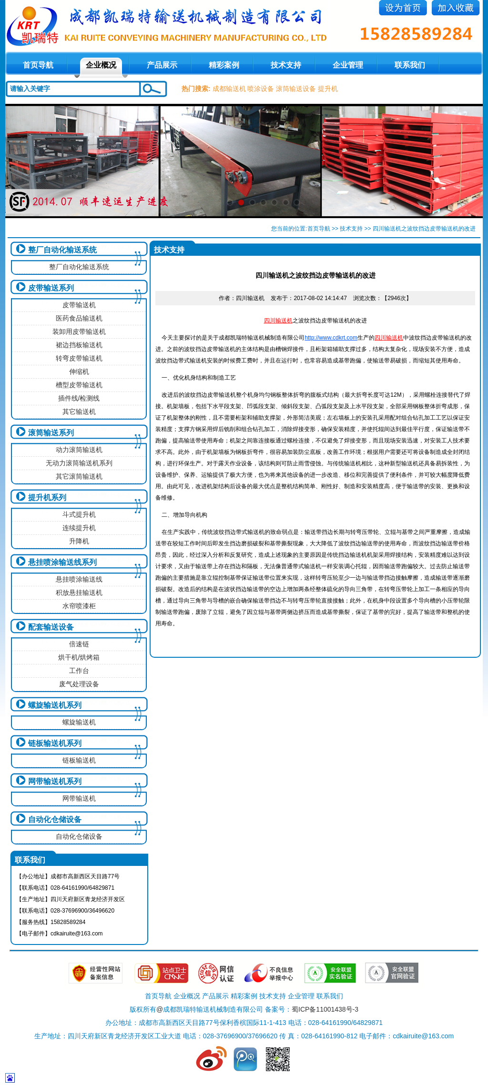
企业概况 (101, 65)
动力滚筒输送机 (79, 449)
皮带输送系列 (51, 288)
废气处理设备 (79, 684)
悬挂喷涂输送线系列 (62, 562)
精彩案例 (224, 65)
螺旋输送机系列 (54, 705)
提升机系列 (47, 497)
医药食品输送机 (79, 318)
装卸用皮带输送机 (79, 331)
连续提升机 (79, 528)
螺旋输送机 (79, 722)
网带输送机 (79, 798)
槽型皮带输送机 (79, 385)
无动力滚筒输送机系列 (79, 463)
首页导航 (318, 228)
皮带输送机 (79, 305)
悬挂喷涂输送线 (79, 579)
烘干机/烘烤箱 (79, 657)
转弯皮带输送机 (79, 358)
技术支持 (286, 65)
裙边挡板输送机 (79, 345)
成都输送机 (229, 88)
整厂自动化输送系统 (62, 250)
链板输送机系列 (54, 743)
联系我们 (410, 65)
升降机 (79, 541)
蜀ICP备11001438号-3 (325, 1009)
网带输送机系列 (54, 781)
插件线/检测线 (79, 398)
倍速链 (79, 644)
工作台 (79, 670)
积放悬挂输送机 (79, 592)
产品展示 (162, 65)
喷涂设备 (260, 88)
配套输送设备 (51, 627)
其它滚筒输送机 (79, 476)
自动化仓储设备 (54, 819)
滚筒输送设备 (296, 88)
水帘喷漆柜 (79, 606)
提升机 (328, 88)
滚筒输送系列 (51, 433)
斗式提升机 (79, 514)
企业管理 (348, 65)
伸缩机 (79, 371)
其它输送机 (79, 411)
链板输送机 (79, 760)
